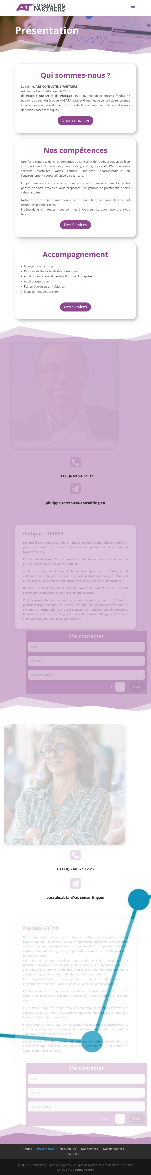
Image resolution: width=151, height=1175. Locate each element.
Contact (73, 1153)
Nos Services (75, 224)
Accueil (27, 1149)
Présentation (46, 1149)
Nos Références (113, 1149)
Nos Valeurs (68, 1149)
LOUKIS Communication (78, 1169)
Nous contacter (75, 120)
